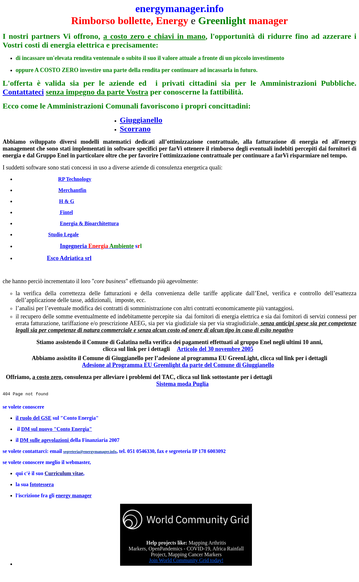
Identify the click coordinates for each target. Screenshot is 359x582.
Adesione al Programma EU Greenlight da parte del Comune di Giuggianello (178, 365)
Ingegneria (97, 246)
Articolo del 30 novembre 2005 (215, 349)
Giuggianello (141, 120)
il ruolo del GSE (33, 418)
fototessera (42, 484)
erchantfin (74, 190)
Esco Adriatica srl (69, 258)
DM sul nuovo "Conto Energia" (56, 429)
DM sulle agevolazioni (45, 440)
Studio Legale (63, 234)
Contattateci (23, 92)
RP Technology (74, 179)
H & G (66, 201)
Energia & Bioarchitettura (89, 223)
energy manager (74, 495)
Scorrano (135, 128)
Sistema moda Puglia (182, 384)
